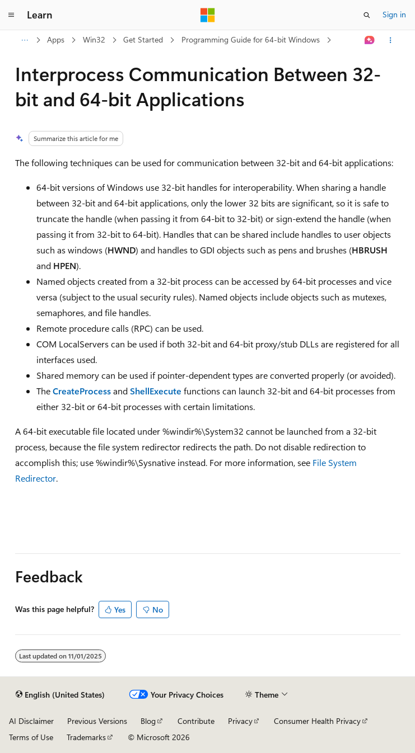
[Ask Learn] (369, 40)
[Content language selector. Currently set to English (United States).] (60, 695)
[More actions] (390, 40)
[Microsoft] (207, 15)
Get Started (143, 39)
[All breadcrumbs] (25, 40)
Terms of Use (31, 737)
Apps (55, 39)
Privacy (240, 721)
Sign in (394, 14)
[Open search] (367, 15)
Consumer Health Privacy (317, 721)
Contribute (196, 721)
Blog (148, 721)
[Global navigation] (11, 15)
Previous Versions (97, 721)
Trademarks (86, 737)
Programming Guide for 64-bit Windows (250, 39)
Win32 (94, 39)
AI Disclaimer (31, 721)
